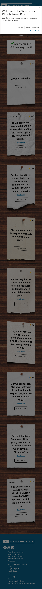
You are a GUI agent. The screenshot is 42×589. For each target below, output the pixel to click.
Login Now (20, 27)
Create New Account (32, 27)
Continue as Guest (33, 31)
